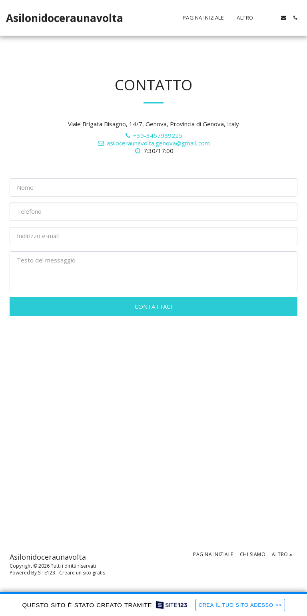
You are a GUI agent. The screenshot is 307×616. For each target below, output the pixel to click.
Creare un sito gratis (82, 572)
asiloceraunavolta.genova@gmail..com (153, 143)
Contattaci (153, 306)
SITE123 (46, 572)
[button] (272, 17)
